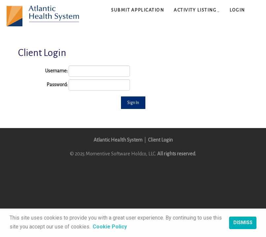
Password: (57, 84)
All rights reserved (176, 153)
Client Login (160, 140)
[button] (196, 10)
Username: (56, 70)
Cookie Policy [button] (110, 227)
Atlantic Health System (118, 140)
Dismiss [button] (242, 222)
